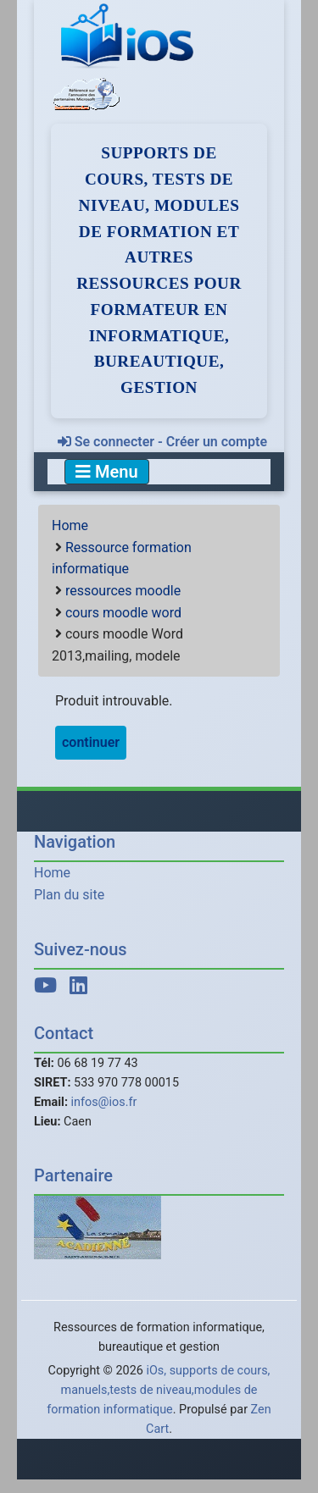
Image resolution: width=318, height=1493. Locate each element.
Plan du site (69, 895)
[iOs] (129, 37)
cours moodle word (123, 613)
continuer (91, 742)
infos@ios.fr (104, 1102)
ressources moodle (123, 591)
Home (70, 525)
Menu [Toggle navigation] (106, 472)
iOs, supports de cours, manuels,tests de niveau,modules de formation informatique (158, 1390)
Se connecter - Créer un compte (162, 442)
